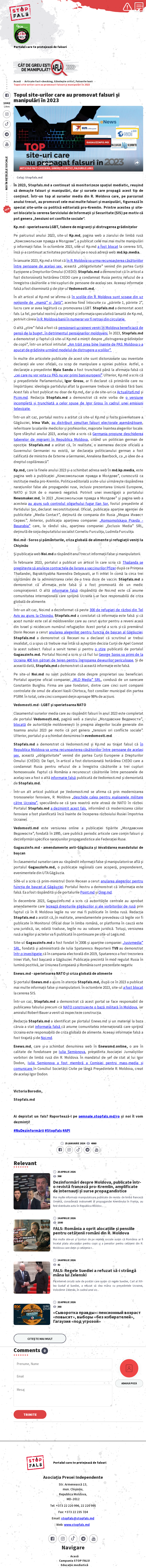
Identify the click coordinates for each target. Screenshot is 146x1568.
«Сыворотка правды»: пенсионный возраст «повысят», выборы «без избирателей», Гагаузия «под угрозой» (94, 1316)
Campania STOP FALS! (74, 1561)
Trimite (30, 1414)
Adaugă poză (129, 1383)
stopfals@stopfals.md (77, 1518)
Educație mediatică (74, 1565)
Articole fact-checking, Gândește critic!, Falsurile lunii (59, 81)
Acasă (17, 81)
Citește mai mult (40, 1339)
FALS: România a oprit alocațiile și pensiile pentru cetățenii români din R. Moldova (94, 1230)
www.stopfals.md (77, 1524)
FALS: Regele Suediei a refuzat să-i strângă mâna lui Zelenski (94, 1272)
